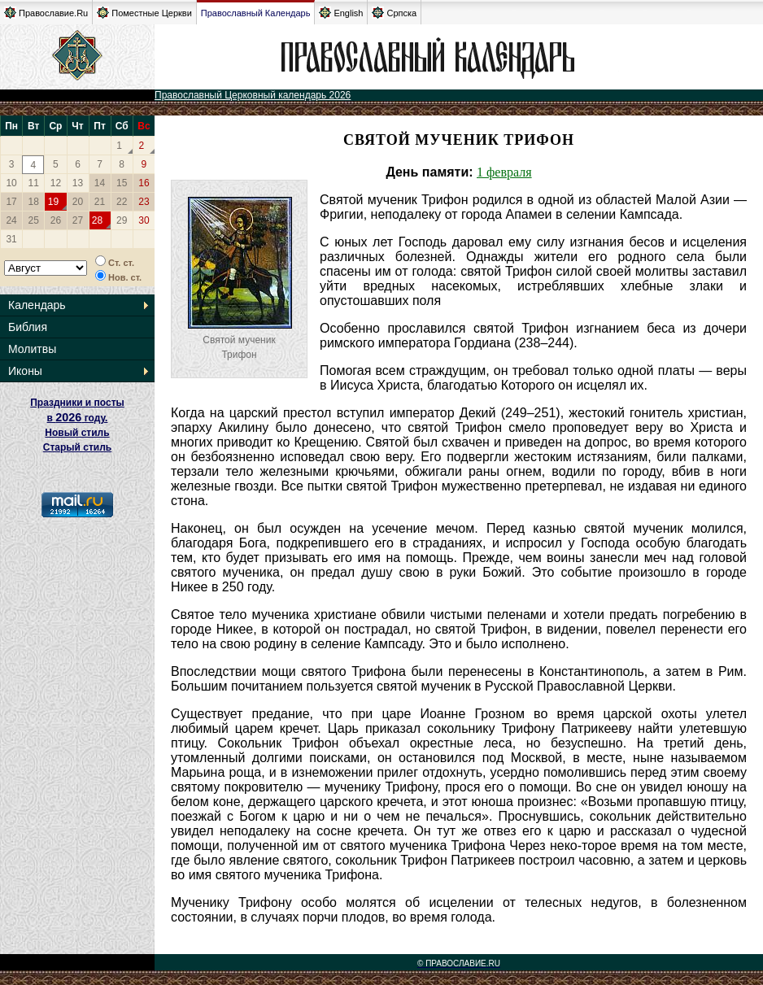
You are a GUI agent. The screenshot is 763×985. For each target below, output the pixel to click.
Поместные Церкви (144, 13)
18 (33, 201)
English (341, 13)
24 (11, 220)
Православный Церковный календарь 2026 (253, 95)
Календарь (37, 305)
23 (143, 201)
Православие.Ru (46, 13)
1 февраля (504, 172)
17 (11, 201)
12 (55, 183)
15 (121, 183)
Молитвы (32, 348)
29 (121, 220)
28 (97, 220)
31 (11, 239)
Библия (27, 326)
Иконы (25, 370)
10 (11, 183)
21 (99, 201)
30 (143, 220)
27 (77, 220)
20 (77, 201)
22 (121, 201)
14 (99, 183)
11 (33, 183)
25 (33, 220)
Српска (394, 13)
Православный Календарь (256, 13)
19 (53, 201)
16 (143, 183)
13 (77, 183)
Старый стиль (77, 447)
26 (55, 220)
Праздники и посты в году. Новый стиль (77, 417)
